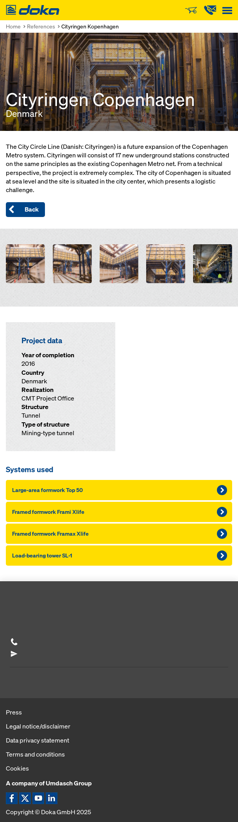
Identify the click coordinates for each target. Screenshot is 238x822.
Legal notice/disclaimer (38, 726)
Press (14, 712)
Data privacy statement (37, 740)
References (41, 26)
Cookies (17, 768)
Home (13, 26)
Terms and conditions (35, 754)
